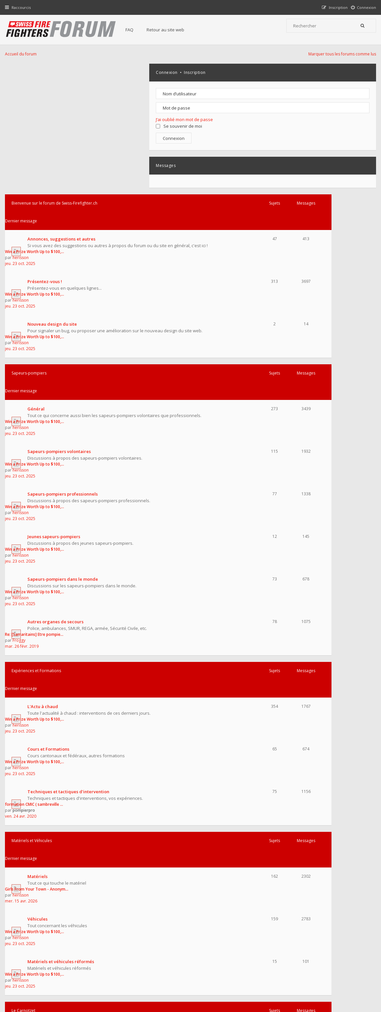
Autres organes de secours (57, 363)
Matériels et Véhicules (33, 517)
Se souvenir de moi (321, 126)
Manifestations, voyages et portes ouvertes (74, 747)
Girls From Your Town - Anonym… (234, 535)
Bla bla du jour (44, 680)
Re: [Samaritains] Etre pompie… (232, 363)
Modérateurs (102, 866)
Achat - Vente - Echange (54, 648)
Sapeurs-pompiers (30, 189)
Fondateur (77, 866)
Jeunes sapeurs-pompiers (55, 301)
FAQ (136, 30)
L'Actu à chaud (44, 418)
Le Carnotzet (25, 630)
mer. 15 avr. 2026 (219, 546)
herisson (218, 96)
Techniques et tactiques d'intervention (70, 479)
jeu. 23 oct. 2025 (218, 102)
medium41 (186, 887)
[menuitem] (362, 7)
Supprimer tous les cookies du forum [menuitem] (339, 978)
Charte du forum (148, 947)
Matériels (39, 535)
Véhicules (39, 565)
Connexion (309, 72)
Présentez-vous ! (46, 122)
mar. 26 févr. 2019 (219, 374)
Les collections (44, 717)
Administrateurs (49, 866)
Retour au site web (172, 30)
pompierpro (221, 485)
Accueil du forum (22, 978)
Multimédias (42, 785)
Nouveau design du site (54, 151)
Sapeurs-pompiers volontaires (60, 238)
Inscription (337, 72)
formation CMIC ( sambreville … (232, 479)
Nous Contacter (274, 926)
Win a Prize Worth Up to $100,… (232, 90)
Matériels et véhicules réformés (62, 594)
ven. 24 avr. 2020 (218, 491)
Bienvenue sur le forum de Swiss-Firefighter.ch (56, 72)
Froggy (216, 369)
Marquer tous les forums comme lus (340, 54)
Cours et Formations (50, 450)
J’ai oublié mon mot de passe (327, 119)
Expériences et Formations (38, 400)
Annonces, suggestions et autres (63, 90)
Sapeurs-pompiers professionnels (64, 269)
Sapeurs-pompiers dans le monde (64, 332)
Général (37, 207)
